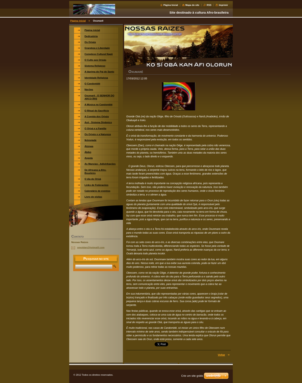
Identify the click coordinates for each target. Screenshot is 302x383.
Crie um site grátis (192, 375)
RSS (209, 5)
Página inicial (78, 20)
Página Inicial (170, 5)
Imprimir (223, 5)
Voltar (221, 354)
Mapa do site (192, 5)
